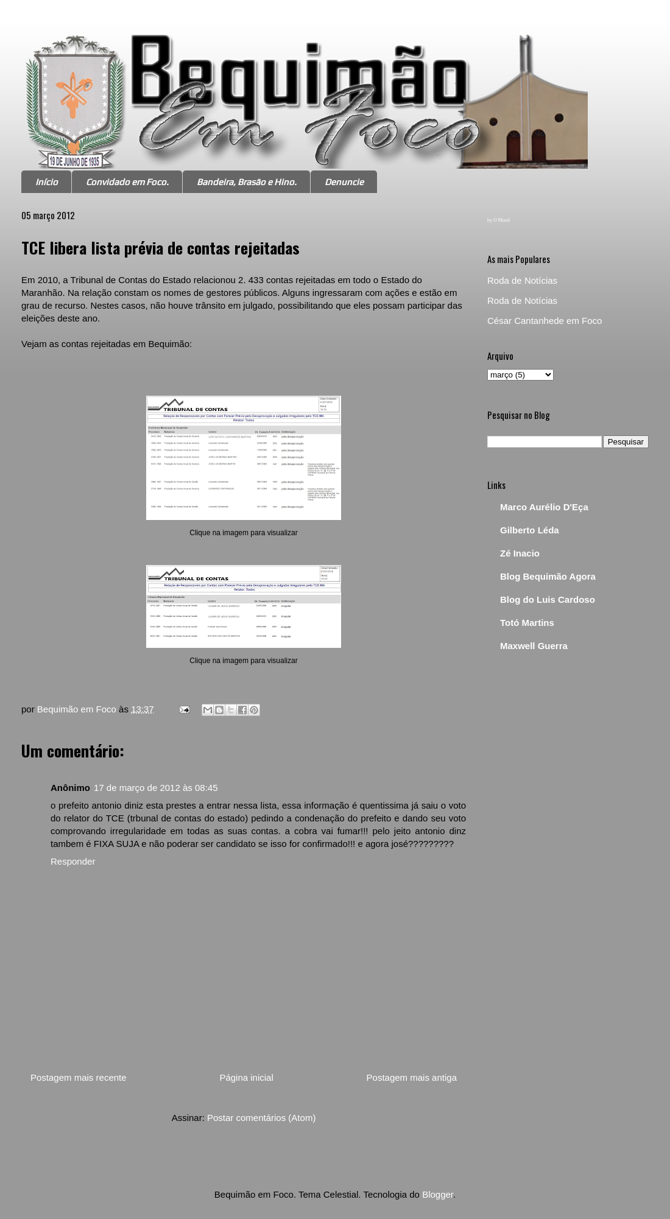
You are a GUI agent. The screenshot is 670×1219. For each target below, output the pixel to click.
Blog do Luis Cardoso (547, 599)
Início (46, 182)
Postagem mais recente (78, 1077)
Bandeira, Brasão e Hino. (247, 182)
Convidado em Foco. (127, 182)
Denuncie (344, 182)
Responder (73, 861)
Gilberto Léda (529, 530)
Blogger (437, 1194)
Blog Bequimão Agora (548, 576)
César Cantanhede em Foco (544, 320)
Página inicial (246, 1077)
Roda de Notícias (522, 280)
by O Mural (498, 220)
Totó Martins (527, 622)
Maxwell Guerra (534, 646)
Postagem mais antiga (412, 1077)
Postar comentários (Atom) (261, 1117)
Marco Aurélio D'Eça (544, 507)
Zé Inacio (520, 553)
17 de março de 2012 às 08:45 (155, 787)
